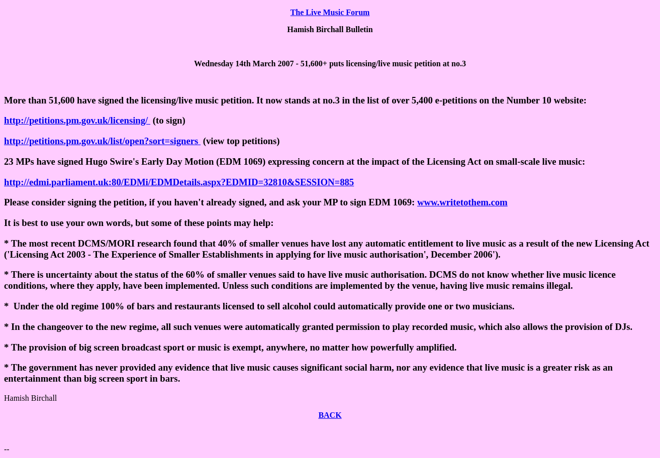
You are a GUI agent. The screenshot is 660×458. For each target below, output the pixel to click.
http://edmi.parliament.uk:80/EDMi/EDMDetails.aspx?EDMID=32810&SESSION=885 (179, 182)
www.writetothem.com (462, 202)
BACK (329, 415)
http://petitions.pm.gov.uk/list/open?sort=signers (102, 141)
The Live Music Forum (330, 12)
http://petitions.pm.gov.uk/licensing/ (77, 120)
